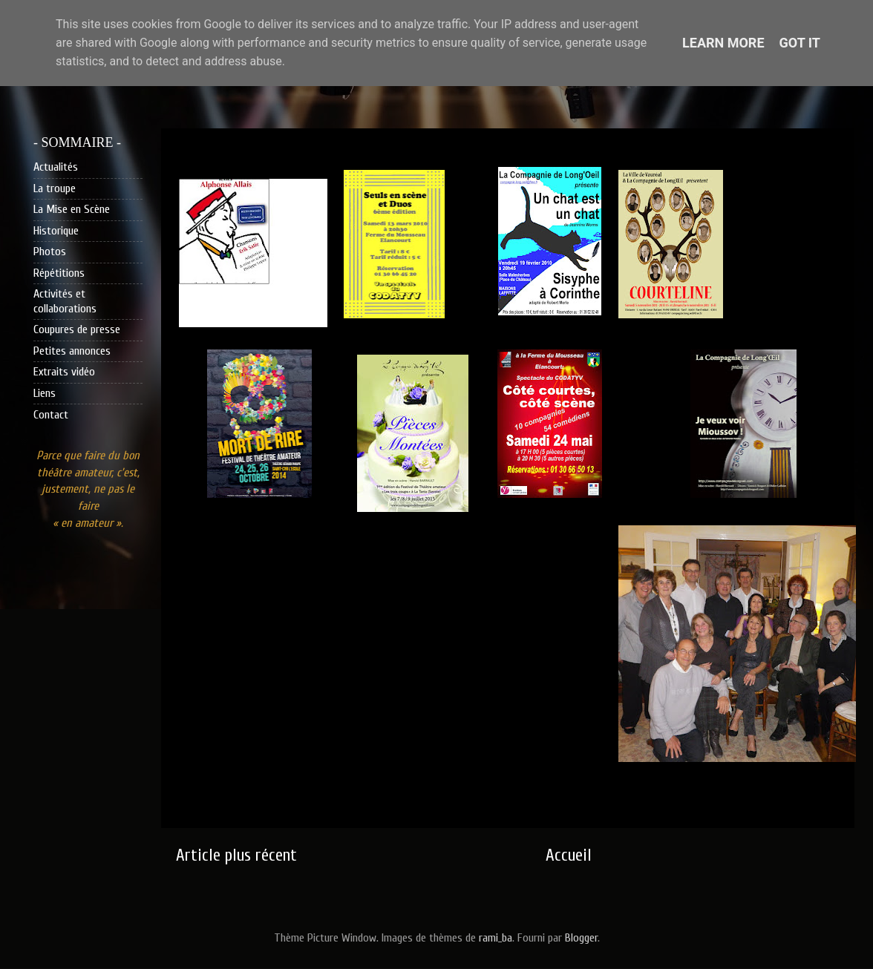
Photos (49, 251)
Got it (799, 42)
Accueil (569, 855)
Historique (56, 230)
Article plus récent (236, 855)
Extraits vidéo (64, 371)
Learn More (723, 42)
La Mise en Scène (71, 209)
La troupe (54, 188)
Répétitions (59, 273)
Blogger (581, 938)
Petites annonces (72, 351)
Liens (44, 393)
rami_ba (495, 938)
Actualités (55, 167)
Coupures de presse (76, 329)
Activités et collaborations (65, 301)
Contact (50, 414)
